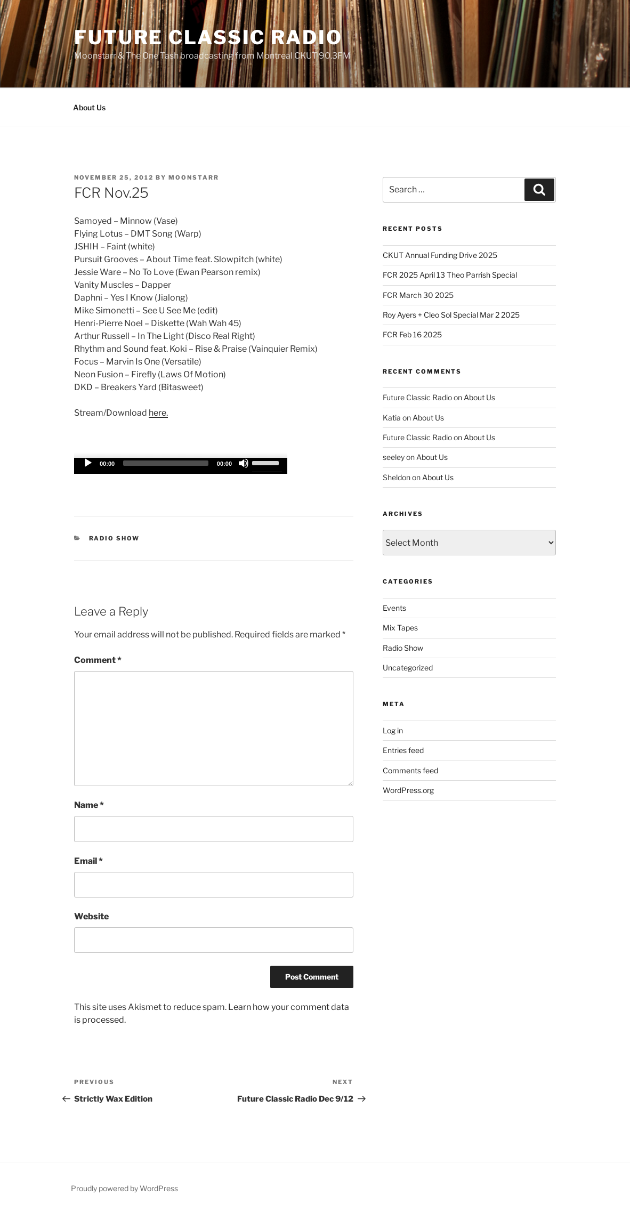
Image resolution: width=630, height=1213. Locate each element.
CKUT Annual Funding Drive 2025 (440, 255)
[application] (180, 466)
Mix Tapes (400, 627)
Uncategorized (408, 667)
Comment (98, 660)
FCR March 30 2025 (418, 295)
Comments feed (410, 770)
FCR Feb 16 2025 (412, 334)
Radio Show (114, 538)
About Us (89, 107)
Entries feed (403, 750)
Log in (393, 730)
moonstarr (193, 177)
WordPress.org (408, 790)
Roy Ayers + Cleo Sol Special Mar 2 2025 (451, 314)
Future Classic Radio (208, 37)
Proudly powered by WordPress (124, 1188)
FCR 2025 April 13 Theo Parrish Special (450, 274)
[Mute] (243, 463)
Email (88, 861)
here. (158, 413)
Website (91, 916)
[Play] (88, 463)
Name (89, 805)
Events (394, 607)
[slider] (165, 463)
